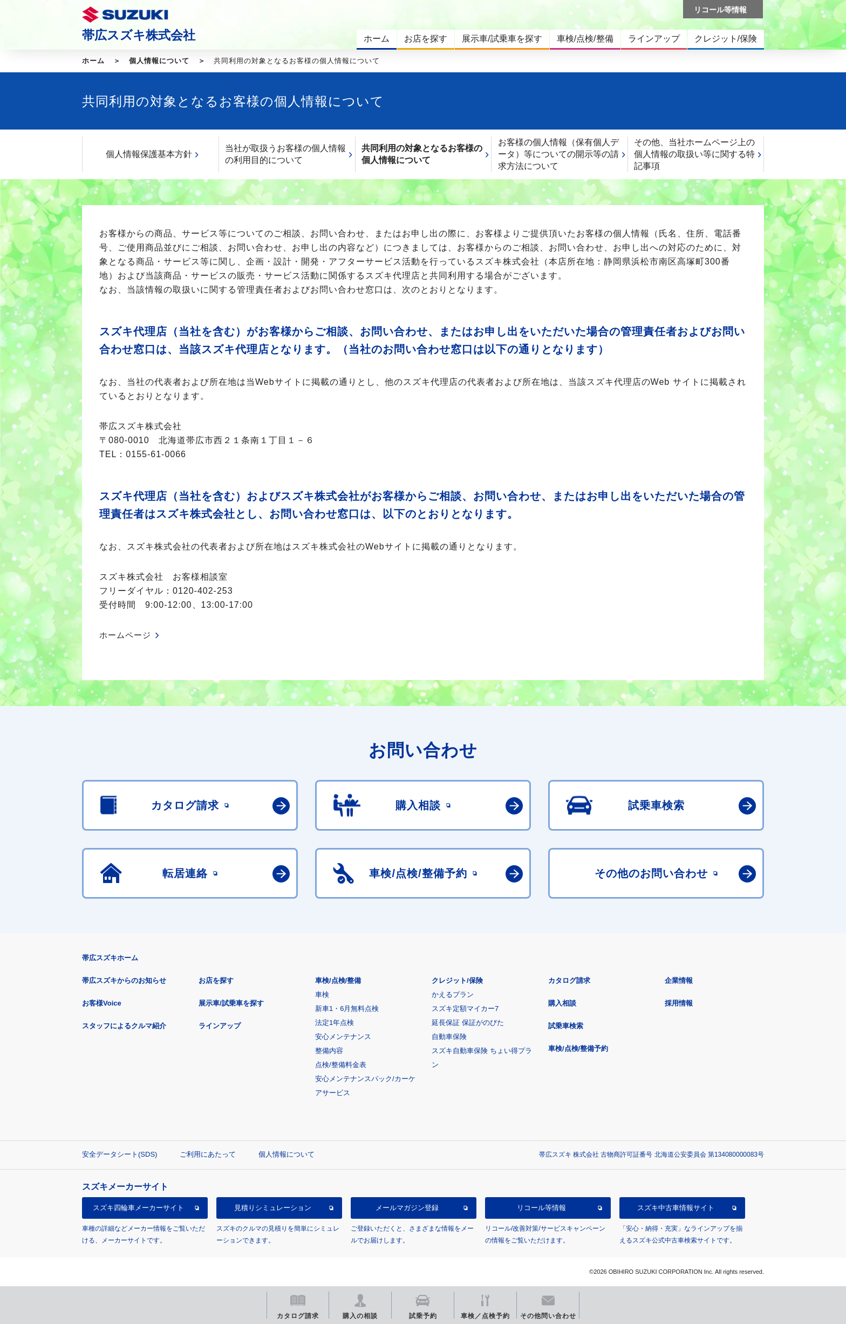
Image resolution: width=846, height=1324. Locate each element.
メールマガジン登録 (407, 1208)
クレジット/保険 (457, 980)
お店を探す (216, 980)
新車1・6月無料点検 (347, 1008)
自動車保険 (449, 1037)
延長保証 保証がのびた (468, 1023)
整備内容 (329, 1051)
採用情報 (679, 1003)
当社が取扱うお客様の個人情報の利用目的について (285, 154)
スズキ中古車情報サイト (675, 1208)
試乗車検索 (565, 1026)
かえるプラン (453, 994)
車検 (322, 994)
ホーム (93, 61)
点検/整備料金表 (340, 1065)
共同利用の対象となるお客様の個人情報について (421, 154)
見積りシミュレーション (272, 1208)
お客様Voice (101, 1003)
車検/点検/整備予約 (578, 1048)
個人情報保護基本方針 (149, 154)
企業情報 (679, 980)
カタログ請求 (569, 980)
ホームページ (125, 635)
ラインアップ (220, 1026)
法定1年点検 (334, 1023)
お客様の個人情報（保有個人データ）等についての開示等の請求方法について (558, 154)
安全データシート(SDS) (119, 1154)
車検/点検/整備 (338, 980)
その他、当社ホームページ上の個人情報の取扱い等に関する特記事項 (694, 154)
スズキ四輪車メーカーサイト (138, 1208)
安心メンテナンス (343, 1037)
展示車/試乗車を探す (231, 1003)
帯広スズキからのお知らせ (124, 980)
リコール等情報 (541, 1208)
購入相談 (562, 1003)
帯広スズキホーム (110, 958)
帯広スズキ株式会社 (138, 35)
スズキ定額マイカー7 (465, 1008)
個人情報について (159, 61)
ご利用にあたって (208, 1154)
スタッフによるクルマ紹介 (124, 1026)
